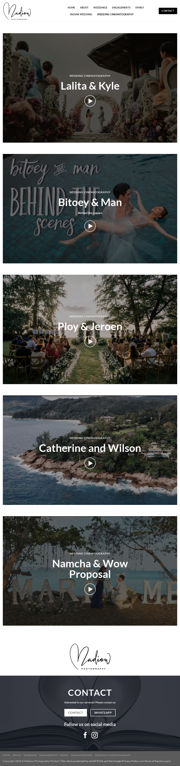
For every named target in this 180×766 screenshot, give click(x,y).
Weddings (100, 7)
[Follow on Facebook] (85, 735)
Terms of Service (154, 761)
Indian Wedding (81, 14)
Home (71, 7)
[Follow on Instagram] (95, 735)
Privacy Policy (130, 761)
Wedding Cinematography (115, 14)
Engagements (121, 7)
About (84, 7)
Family (139, 7)
